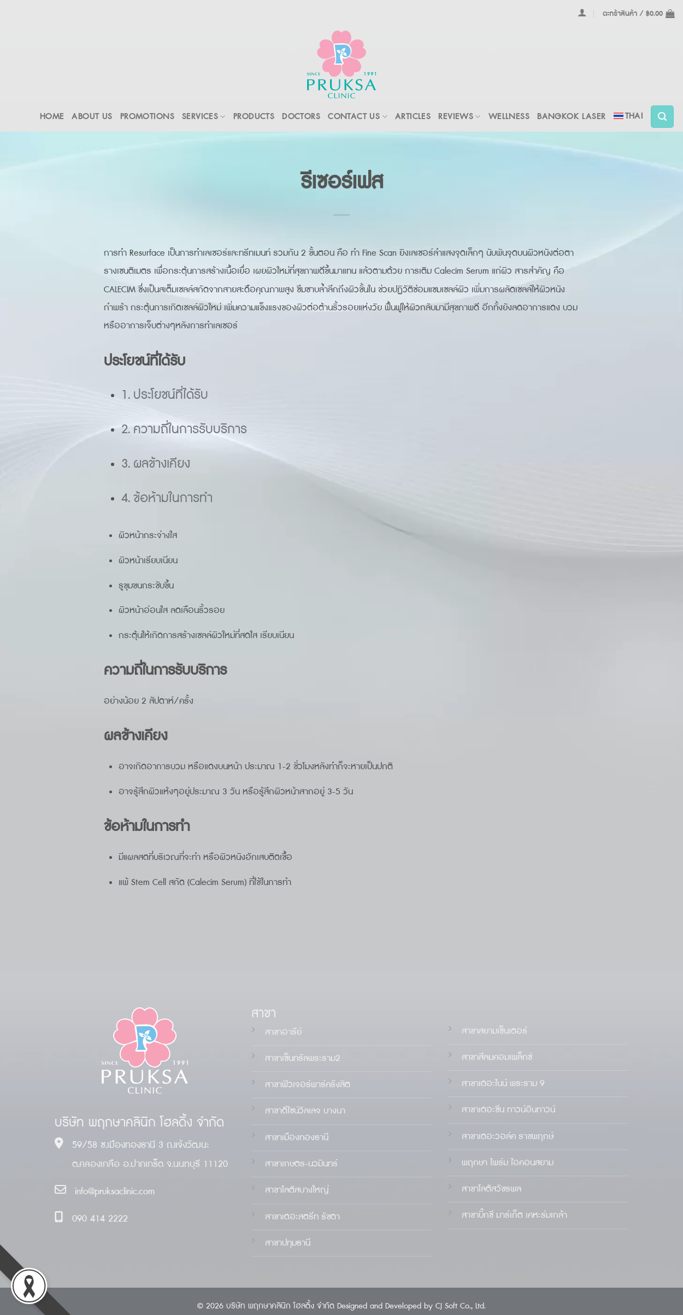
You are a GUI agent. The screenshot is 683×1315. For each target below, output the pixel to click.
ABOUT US (92, 116)
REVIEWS (459, 116)
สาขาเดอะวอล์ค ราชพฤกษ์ (508, 1136)
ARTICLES (413, 116)
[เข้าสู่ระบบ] (582, 12)
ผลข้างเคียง (161, 464)
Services (204, 116)
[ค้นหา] (662, 116)
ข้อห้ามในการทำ (173, 499)
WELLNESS (508, 116)
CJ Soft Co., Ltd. (460, 1306)
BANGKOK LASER (571, 116)
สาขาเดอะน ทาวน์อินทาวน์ (508, 1110)
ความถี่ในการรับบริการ (190, 430)
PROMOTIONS (147, 116)
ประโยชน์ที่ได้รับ (170, 395)
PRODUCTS (253, 116)
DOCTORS (301, 116)
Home (52, 116)
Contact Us (357, 116)
